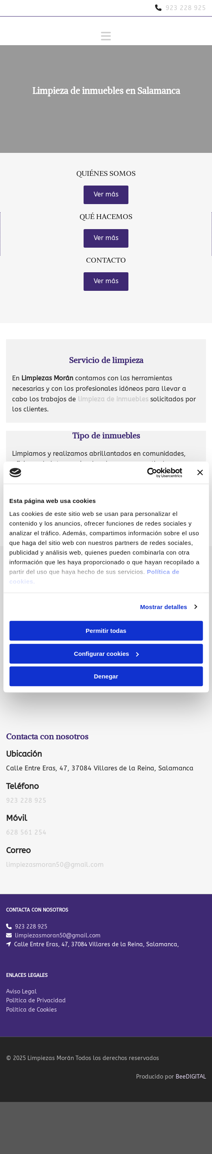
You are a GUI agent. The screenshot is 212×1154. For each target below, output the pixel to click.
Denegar (106, 676)
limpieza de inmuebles (113, 399)
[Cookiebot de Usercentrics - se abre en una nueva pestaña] (146, 472)
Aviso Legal (21, 993)
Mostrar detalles (163, 606)
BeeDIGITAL (191, 1078)
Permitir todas (106, 630)
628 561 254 (26, 832)
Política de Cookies (31, 1011)
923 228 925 (26, 800)
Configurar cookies (106, 653)
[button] (106, 195)
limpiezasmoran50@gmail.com (55, 864)
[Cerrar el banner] (200, 473)
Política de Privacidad (36, 1002)
